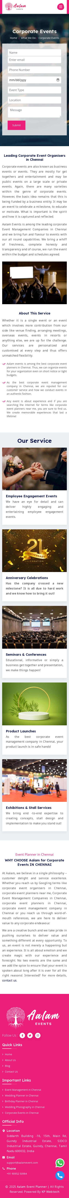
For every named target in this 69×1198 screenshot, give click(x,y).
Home (13, 38)
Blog (6, 1066)
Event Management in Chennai (21, 1089)
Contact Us (10, 1071)
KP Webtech (50, 1192)
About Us (9, 1060)
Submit (16, 125)
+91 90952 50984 (17, 1173)
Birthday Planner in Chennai (20, 1101)
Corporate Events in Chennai (20, 1112)
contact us (9, 980)
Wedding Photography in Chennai (23, 1107)
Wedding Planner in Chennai (20, 1095)
